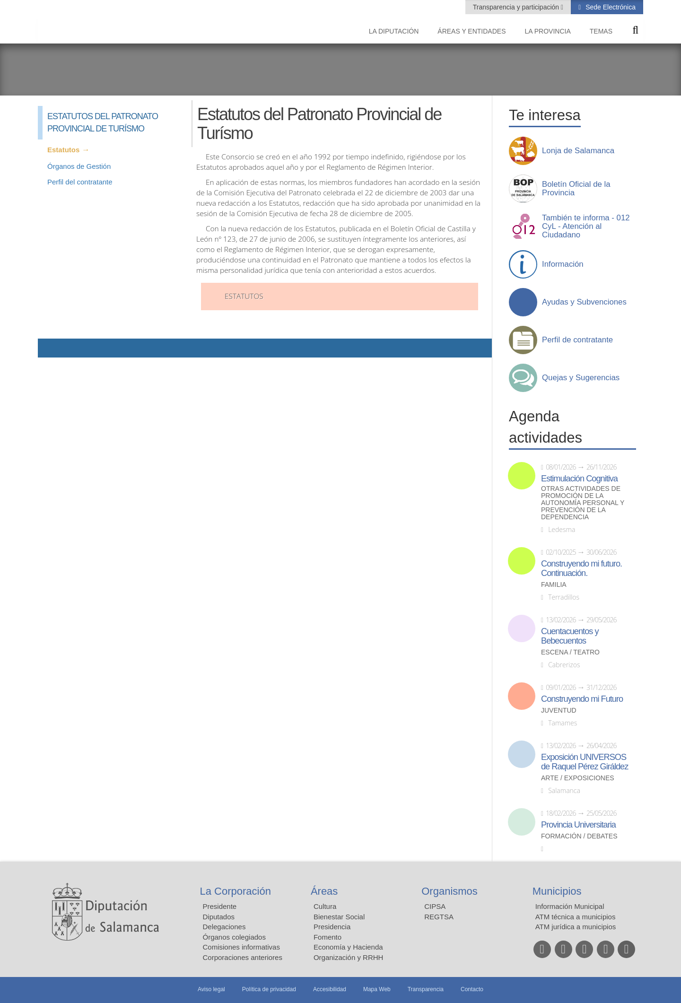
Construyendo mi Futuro (582, 699)
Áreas (324, 891)
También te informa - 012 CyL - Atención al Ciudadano (586, 226)
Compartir (49, 348)
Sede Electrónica (610, 7)
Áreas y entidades (471, 31)
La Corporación (235, 891)
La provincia (548, 31)
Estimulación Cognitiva (579, 478)
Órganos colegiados (234, 937)
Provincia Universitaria (578, 824)
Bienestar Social (339, 917)
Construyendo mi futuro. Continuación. (581, 568)
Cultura (325, 906)
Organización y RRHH (349, 957)
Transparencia (426, 989)
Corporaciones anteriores (242, 957)
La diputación (394, 31)
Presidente (220, 906)
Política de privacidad (269, 989)
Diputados (219, 917)
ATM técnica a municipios (575, 917)
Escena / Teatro (570, 652)
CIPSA (434, 906)
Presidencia (332, 927)
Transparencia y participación (517, 7)
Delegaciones (224, 927)
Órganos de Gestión (79, 166)
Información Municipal (569, 906)
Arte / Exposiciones (577, 778)
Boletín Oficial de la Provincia (576, 188)
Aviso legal (211, 989)
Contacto (472, 989)
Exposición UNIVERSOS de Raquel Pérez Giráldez (584, 761)
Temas (601, 31)
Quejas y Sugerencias (581, 378)
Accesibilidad (329, 989)
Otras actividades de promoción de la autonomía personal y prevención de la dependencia (582, 503)
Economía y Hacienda (348, 947)
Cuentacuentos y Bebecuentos (570, 636)
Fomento (327, 937)
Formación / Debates (579, 836)
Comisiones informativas (241, 947)
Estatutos (63, 150)
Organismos (449, 891)
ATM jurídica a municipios (575, 927)
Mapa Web (377, 989)
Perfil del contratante (80, 182)
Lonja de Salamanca (578, 151)
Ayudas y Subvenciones (584, 302)
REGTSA (439, 917)
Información (563, 264)
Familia (554, 584)
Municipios (557, 891)
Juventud (558, 710)
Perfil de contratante (577, 340)
